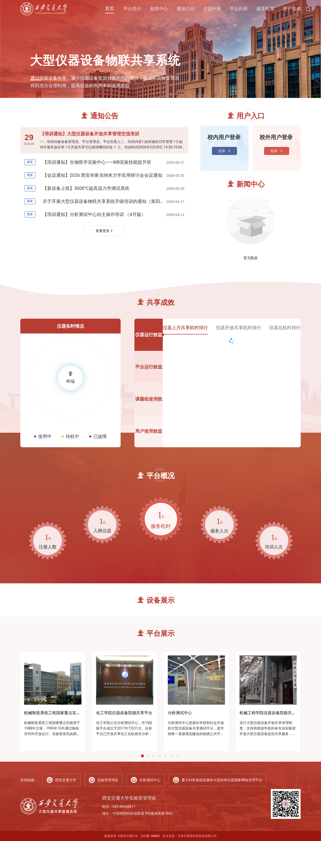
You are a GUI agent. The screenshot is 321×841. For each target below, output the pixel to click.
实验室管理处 (103, 780)
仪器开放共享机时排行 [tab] (238, 327)
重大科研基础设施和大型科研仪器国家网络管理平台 (217, 780)
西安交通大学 (61, 780)
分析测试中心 (145, 780)
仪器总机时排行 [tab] (285, 327)
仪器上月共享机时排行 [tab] (185, 327)
